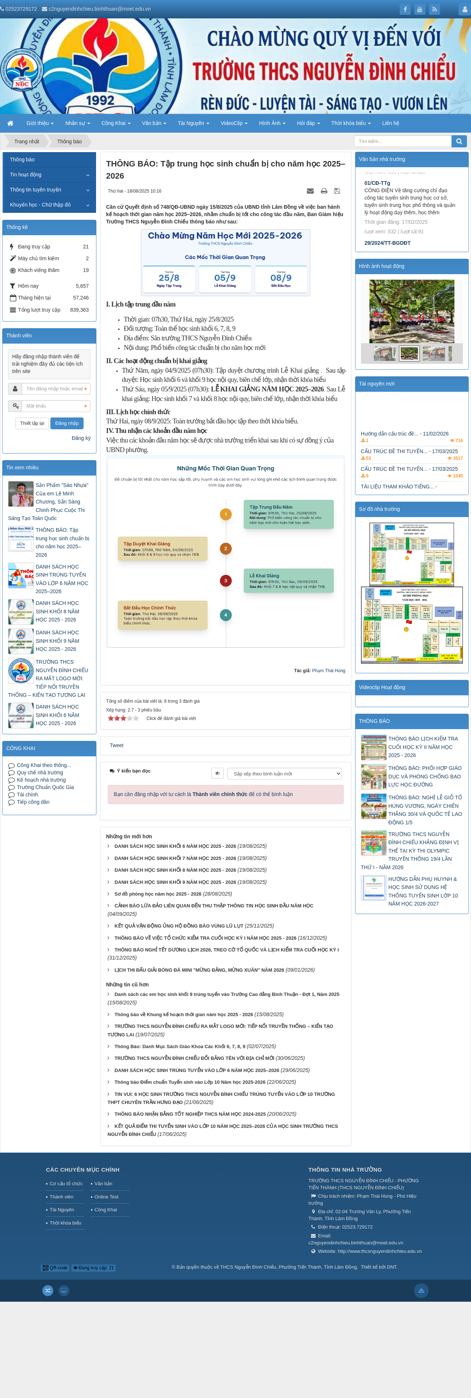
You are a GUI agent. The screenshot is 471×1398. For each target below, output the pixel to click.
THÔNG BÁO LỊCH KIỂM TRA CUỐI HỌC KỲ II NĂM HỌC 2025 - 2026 (423, 747)
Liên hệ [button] (390, 123)
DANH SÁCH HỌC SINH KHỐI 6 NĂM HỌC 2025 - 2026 (175, 846)
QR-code (55, 1267)
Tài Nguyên (62, 1209)
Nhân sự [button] (77, 125)
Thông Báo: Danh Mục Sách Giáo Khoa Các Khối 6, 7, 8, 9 (179, 1046)
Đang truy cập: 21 (93, 1267)
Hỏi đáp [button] (308, 125)
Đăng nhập (66, 423)
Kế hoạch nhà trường (41, 780)
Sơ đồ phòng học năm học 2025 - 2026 (157, 894)
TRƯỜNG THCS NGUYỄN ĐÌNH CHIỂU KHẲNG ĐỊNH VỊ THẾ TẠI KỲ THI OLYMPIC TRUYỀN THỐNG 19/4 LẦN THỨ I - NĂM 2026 (410, 850)
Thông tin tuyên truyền (35, 190)
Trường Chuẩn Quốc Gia (45, 787)
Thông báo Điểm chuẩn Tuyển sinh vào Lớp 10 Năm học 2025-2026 (189, 1082)
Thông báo (22, 159)
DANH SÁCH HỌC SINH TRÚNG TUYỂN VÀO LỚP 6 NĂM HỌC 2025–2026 (196, 1070)
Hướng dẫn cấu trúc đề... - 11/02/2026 (405, 442)
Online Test (106, 1197)
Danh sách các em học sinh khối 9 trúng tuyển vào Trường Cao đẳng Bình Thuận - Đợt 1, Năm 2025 (226, 994)
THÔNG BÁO (374, 721)
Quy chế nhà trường (40, 772)
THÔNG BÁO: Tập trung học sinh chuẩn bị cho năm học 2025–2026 (62, 542)
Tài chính (27, 794)
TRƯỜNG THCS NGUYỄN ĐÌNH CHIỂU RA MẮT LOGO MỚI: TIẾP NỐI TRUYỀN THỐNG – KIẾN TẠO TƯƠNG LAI (48, 678)
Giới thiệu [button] (40, 125)
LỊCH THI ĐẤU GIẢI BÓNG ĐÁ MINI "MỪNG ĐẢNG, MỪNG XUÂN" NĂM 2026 (199, 970)
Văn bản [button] (154, 125)
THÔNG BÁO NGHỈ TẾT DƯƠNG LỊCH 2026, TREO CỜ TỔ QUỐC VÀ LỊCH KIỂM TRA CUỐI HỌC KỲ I (226, 950)
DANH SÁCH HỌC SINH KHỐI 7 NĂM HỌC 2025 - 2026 (175, 858)
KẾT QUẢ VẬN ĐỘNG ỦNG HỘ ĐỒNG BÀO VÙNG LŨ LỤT (178, 926)
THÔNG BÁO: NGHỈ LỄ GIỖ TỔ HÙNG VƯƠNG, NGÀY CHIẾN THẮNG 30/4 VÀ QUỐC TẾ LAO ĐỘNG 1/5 (425, 810)
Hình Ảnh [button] (272, 125)
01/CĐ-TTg (377, 221)
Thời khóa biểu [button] (351, 125)
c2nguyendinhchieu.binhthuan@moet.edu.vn (99, 9)
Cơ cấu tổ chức (66, 1183)
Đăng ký (81, 438)
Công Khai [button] (116, 125)
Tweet (116, 745)
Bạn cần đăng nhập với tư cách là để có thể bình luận (203, 794)
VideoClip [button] (234, 125)
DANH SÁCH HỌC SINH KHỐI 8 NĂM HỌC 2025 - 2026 (175, 870)
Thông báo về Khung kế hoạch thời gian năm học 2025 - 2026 (183, 1014)
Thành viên (61, 1197)
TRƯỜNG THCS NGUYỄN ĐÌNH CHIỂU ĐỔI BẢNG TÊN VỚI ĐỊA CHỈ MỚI (194, 1058)
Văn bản (103, 1183)
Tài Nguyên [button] (193, 125)
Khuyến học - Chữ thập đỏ (40, 205)
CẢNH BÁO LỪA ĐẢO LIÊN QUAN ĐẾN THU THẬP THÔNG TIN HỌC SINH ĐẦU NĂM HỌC (214, 905)
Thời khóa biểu (65, 1223)
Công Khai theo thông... (44, 765)
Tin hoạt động (26, 175)
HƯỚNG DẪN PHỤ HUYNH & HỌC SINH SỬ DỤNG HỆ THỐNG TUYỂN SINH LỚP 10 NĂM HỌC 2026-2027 (423, 891)
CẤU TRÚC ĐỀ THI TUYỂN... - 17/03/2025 (409, 460)
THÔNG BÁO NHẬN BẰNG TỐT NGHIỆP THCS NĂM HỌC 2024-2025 (190, 1114)
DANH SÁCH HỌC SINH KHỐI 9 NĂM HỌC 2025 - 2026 (175, 882)
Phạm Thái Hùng (328, 670)
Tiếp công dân (33, 802)
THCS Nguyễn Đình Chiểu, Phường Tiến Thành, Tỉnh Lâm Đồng (288, 1267)
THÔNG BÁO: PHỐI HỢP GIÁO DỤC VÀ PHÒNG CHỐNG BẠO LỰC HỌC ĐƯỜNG (425, 776)
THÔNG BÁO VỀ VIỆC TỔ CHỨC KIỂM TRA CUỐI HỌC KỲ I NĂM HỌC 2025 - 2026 (205, 938)
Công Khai (106, 1209)
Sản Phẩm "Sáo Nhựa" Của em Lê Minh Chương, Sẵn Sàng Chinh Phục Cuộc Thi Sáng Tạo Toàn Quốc (48, 501)
